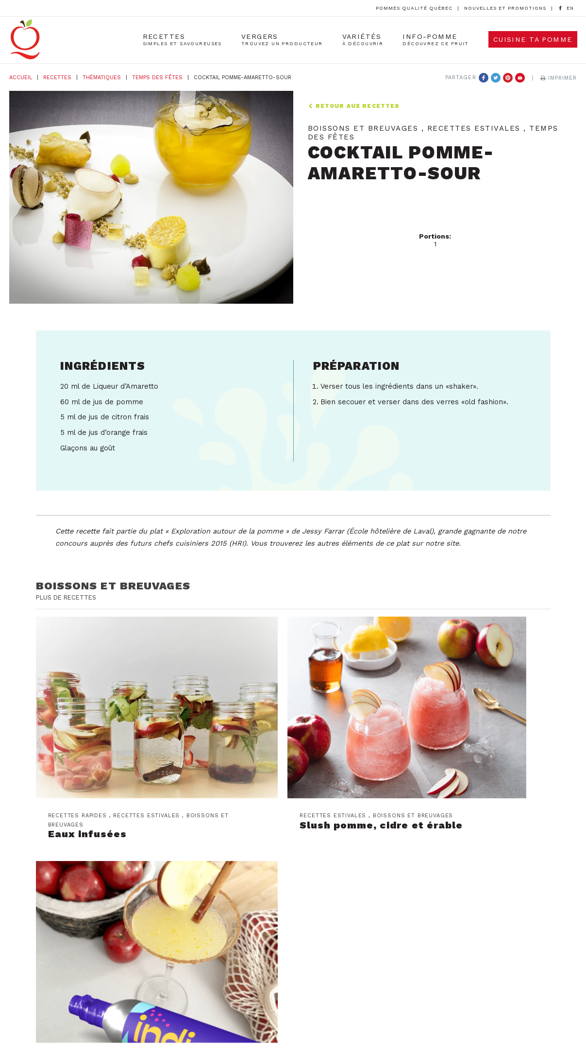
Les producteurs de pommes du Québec (372, 841)
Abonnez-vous (176, 860)
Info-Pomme (435, 40)
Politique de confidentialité (292, 1033)
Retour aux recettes (354, 106)
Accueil (20, 77)
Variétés (363, 40)
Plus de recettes (68, 597)
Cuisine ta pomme (532, 40)
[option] (570, 8)
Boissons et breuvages (114, 585)
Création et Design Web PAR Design (386, 1019)
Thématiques (102, 77)
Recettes (182, 40)
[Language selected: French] (570, 8)
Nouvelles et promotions (505, 8)
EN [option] (570, 8)
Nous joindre (323, 857)
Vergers (282, 40)
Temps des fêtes (157, 77)
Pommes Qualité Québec (414, 8)
